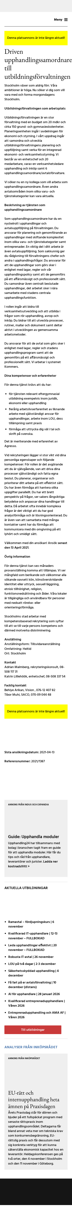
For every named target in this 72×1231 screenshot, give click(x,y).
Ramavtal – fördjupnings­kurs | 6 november (31, 924)
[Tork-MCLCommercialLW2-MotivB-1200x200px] (36, 6)
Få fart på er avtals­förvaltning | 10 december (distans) (32, 985)
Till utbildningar (32, 1030)
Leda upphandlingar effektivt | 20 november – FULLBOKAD (32, 948)
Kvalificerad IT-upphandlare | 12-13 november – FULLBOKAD (32, 936)
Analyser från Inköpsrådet (30, 1047)
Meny (61, 19)
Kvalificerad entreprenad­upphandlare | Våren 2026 (36, 1004)
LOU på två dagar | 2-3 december (32, 964)
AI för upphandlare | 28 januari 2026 (34, 994)
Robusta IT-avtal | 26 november (30, 957)
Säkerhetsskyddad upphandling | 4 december (33, 973)
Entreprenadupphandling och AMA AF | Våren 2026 (37, 1015)
